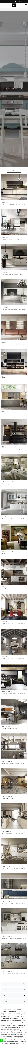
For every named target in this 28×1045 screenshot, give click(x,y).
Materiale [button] (4, 990)
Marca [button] (3, 984)
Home (8, 9)
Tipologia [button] (4, 996)
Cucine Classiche (18, 9)
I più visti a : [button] (5, 1001)
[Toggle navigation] (26, 5)
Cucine (11, 9)
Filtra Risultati (14, 171)
